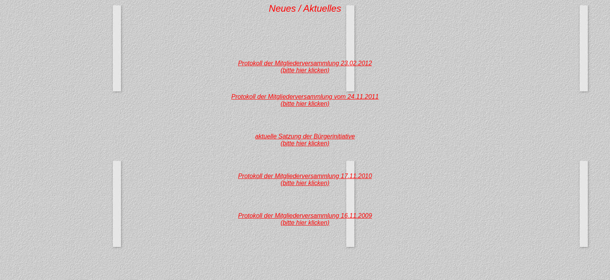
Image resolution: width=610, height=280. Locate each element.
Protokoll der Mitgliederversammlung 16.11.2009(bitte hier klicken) (305, 219)
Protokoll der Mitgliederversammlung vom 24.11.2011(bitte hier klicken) (305, 100)
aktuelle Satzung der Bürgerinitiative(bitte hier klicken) (305, 140)
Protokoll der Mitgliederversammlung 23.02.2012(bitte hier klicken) (305, 67)
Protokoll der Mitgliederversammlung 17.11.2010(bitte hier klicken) (305, 179)
